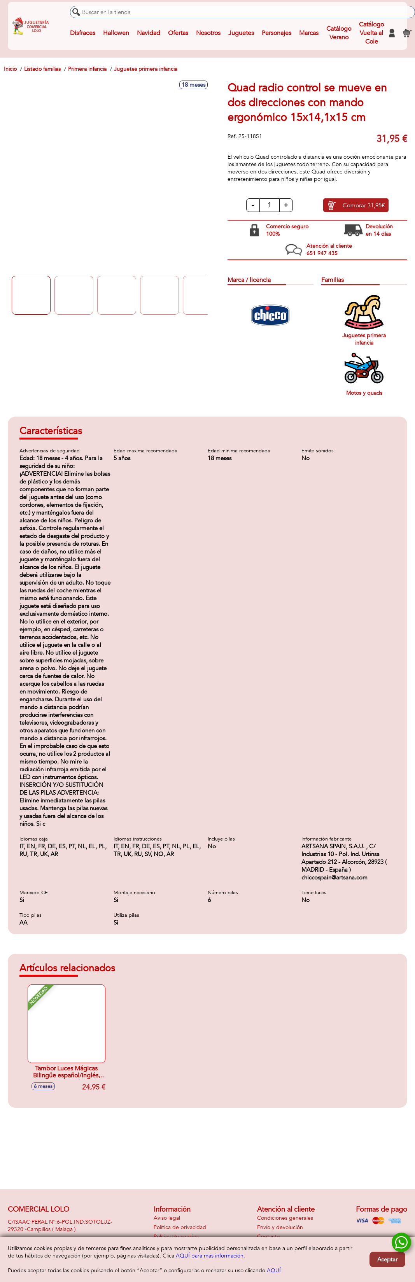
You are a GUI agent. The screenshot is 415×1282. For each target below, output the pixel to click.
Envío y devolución (280, 1227)
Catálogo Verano (338, 33)
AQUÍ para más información (209, 1255)
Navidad (148, 33)
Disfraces (82, 33)
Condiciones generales (285, 1218)
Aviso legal (167, 1218)
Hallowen (116, 33)
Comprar (364, 205)
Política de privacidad (180, 1227)
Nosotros (208, 33)
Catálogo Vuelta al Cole (371, 33)
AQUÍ (274, 1270)
